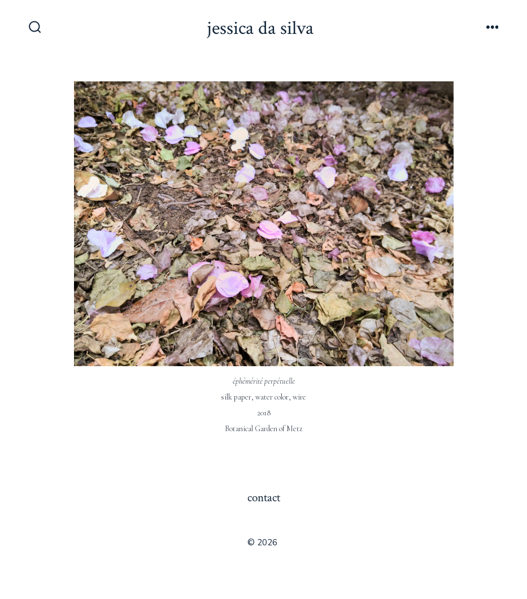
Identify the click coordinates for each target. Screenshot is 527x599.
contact (263, 497)
